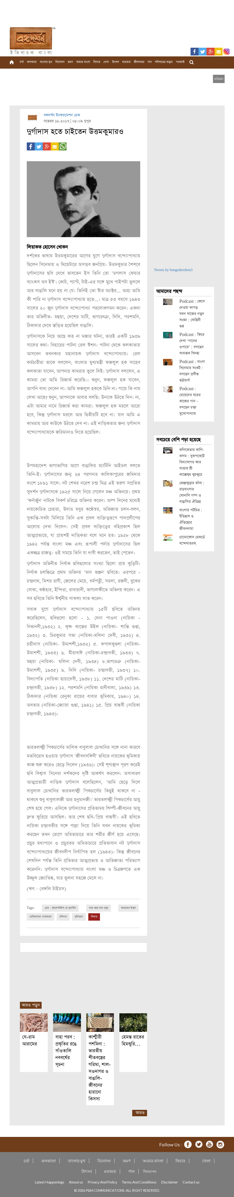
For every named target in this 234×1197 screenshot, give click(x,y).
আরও (140, 1112)
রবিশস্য (63, 917)
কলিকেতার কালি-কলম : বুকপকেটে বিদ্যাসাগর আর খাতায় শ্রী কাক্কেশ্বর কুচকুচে (191, 462)
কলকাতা (32, 62)
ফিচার (96, 62)
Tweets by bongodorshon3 (173, 270)
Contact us (191, 1182)
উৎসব (115, 62)
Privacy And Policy (102, 1182)
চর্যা (22, 62)
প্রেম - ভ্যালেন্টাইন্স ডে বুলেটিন (60, 908)
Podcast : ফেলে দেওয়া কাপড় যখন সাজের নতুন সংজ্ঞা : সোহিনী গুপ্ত (192, 314)
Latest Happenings (49, 1182)
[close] (218, 79)
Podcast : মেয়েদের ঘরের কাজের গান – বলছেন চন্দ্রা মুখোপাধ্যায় (190, 401)
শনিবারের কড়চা (164, 62)
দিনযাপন (149, 1171)
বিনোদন (60, 62)
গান (150, 62)
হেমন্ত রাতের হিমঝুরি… (133, 1040)
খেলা (106, 62)
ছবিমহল (79, 917)
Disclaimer (169, 1182)
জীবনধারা (139, 62)
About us (76, 1182)
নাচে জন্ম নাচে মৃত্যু (98, 908)
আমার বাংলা (83, 62)
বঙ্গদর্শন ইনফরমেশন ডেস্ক (62, 115)
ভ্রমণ (70, 62)
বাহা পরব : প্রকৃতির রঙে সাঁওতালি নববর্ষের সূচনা (65, 1050)
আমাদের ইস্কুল (128, 908)
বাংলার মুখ (46, 62)
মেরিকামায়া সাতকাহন (40, 917)
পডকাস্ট (180, 62)
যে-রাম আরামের (29, 1040)
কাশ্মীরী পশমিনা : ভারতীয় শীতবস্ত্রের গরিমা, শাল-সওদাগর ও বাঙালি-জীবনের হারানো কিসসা (100, 1067)
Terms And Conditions (139, 1182)
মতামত (126, 62)
